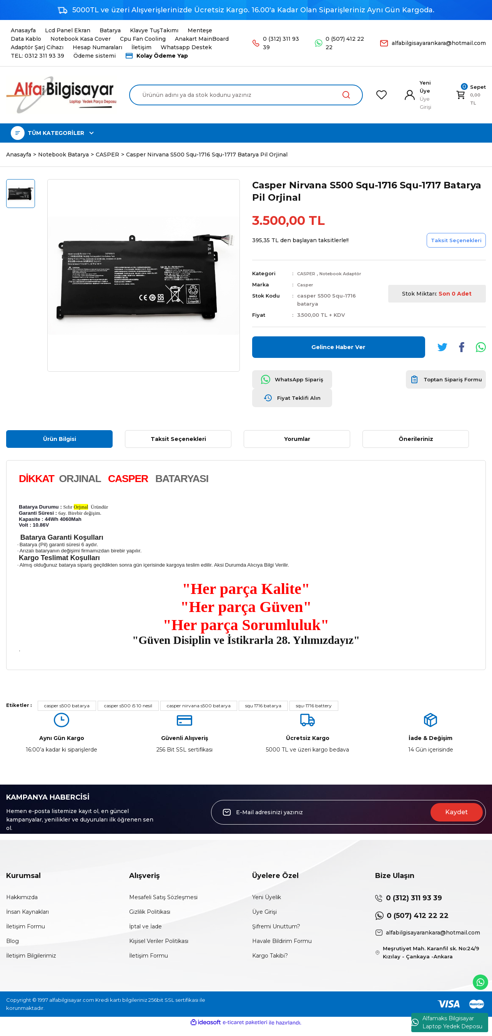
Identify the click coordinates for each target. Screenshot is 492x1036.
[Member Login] (410, 95)
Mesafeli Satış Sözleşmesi (163, 905)
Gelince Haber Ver (338, 355)
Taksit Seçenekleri (178, 447)
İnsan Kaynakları (27, 919)
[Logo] (61, 95)
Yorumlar (297, 447)
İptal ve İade (145, 934)
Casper (307, 292)
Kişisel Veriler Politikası (158, 949)
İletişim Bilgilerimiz (31, 963)
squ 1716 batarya (263, 714)
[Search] (246, 95)
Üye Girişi (264, 919)
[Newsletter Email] (348, 820)
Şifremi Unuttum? (276, 934)
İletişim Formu (25, 934)
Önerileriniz (416, 447)
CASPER (307, 273)
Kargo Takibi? (270, 963)
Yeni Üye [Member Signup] (425, 87)
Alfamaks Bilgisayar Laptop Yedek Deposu (446, 1022)
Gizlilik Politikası (149, 919)
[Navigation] (61, 133)
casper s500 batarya (67, 714)
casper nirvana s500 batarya (199, 714)
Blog (12, 949)
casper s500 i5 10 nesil (128, 714)
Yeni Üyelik (266, 905)
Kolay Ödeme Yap (156, 56)
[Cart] (460, 95)
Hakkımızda (22, 905)
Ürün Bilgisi (59, 447)
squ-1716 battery (314, 714)
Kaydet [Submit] (456, 820)
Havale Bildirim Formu (282, 949)
